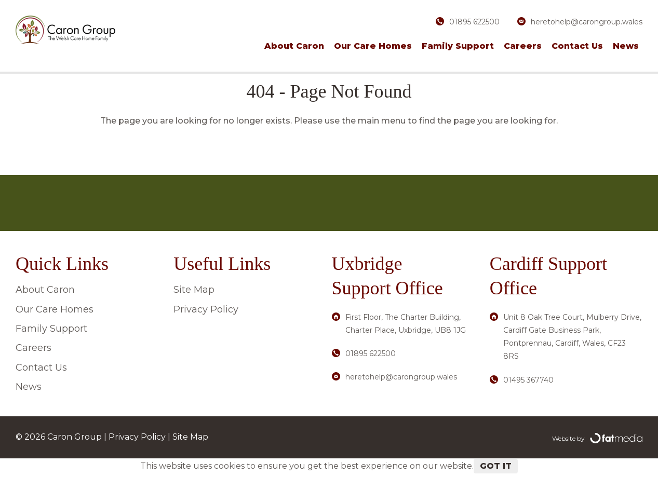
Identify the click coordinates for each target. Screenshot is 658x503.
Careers (523, 46)
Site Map (193, 319)
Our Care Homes (373, 46)
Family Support (458, 46)
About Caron (294, 46)
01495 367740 (528, 409)
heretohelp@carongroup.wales (586, 21)
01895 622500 (474, 21)
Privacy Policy (205, 338)
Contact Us (577, 46)
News (626, 46)
